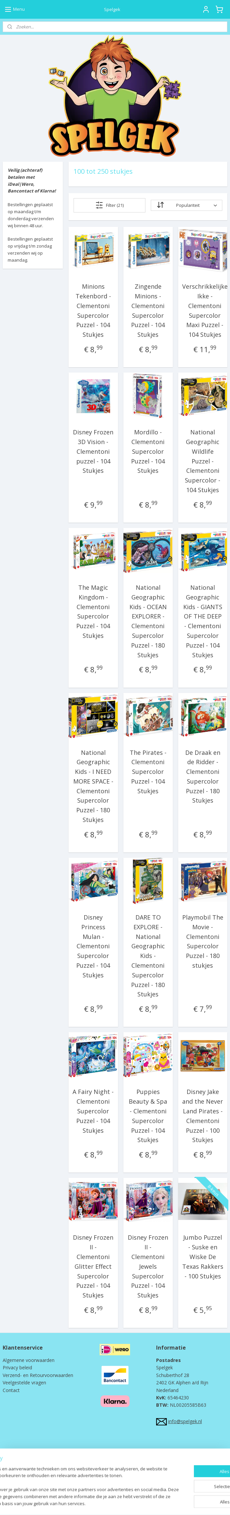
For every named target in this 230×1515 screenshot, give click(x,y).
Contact (11, 1390)
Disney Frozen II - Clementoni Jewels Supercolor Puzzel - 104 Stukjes (148, 1266)
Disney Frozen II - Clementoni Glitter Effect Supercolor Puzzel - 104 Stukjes (93, 1266)
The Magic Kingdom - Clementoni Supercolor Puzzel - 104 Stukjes (93, 611)
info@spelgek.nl (185, 1421)
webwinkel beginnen (124, 1502)
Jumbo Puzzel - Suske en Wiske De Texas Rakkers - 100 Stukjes (202, 1256)
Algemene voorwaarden (28, 1360)
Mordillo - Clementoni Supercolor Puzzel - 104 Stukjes (148, 451)
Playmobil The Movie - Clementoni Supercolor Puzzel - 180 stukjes (202, 941)
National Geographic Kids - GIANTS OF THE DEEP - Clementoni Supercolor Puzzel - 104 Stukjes (202, 621)
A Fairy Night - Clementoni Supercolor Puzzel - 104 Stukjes (93, 1111)
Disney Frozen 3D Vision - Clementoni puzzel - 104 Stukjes (93, 451)
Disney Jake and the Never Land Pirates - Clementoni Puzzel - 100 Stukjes (202, 1116)
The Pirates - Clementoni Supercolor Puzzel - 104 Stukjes (147, 771)
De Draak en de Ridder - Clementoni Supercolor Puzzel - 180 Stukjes (202, 776)
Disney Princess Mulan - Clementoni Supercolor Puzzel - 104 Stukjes (93, 946)
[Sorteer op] (186, 205)
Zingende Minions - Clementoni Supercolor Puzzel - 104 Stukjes (148, 310)
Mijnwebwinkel (182, 1502)
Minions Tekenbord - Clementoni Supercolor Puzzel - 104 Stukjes (93, 310)
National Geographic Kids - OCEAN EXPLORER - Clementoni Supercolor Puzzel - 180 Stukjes (147, 621)
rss (98, 1502)
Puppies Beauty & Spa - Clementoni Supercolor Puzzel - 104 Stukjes (148, 1116)
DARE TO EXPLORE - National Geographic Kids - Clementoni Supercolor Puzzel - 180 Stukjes (148, 955)
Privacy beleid (17, 1367)
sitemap (84, 1502)
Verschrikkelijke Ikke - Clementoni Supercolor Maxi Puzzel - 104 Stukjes (204, 310)
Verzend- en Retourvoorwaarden (38, 1375)
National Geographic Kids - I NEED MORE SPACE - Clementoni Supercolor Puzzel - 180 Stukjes (93, 786)
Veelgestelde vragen (24, 1382)
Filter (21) (109, 205)
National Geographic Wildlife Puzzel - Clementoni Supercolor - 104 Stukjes (202, 461)
